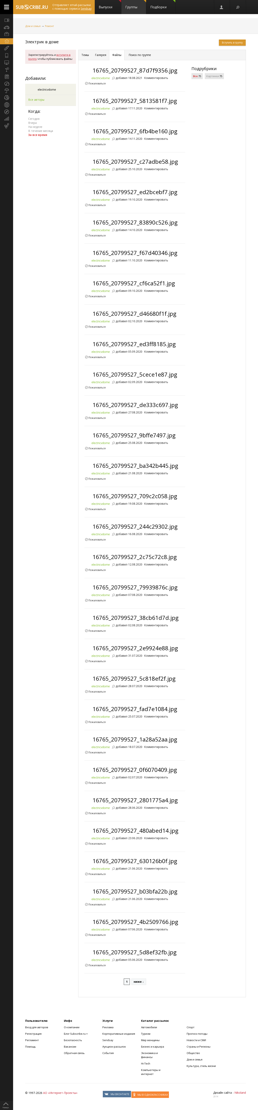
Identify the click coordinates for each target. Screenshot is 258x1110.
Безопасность (73, 1040)
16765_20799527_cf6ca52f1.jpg (134, 283)
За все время (37, 135)
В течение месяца (40, 131)
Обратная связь (74, 1053)
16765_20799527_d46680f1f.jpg (134, 313)
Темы (85, 55)
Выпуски (110, 4)
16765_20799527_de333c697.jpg (135, 405)
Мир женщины (150, 1040)
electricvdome (47, 89)
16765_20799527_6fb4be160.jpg (135, 131)
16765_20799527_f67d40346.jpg (135, 253)
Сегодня (34, 119)
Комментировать (156, 78)
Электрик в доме (42, 42)
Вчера (32, 123)
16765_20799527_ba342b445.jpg (135, 465)
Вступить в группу (232, 42)
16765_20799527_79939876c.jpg (135, 587)
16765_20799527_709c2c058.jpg (135, 496)
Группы (135, 4)
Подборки (162, 4)
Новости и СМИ (196, 1040)
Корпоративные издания (118, 1033)
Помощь (30, 1046)
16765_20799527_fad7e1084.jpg (135, 709)
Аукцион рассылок (114, 1046)
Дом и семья (33, 26)
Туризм (145, 1033)
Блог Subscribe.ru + (76, 1033)
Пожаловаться (97, 83)
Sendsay (107, 1040)
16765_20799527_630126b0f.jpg (135, 861)
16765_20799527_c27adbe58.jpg (135, 161)
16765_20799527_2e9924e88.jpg (135, 648)
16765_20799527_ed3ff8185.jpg (134, 344)
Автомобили (149, 1027)
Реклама (107, 1027)
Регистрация (33, 1033)
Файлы (116, 55)
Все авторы (36, 99)
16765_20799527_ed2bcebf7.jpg (135, 192)
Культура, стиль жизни (201, 1066)
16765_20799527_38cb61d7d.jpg (136, 617)
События (108, 1053)
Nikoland (240, 1092)
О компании (71, 1027)
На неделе (35, 127)
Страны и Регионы (198, 1046)
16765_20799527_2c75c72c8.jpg (135, 557)
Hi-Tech (145, 1063)
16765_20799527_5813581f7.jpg (135, 101)
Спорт (191, 1027)
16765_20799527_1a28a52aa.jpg (135, 739)
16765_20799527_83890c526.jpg (135, 222)
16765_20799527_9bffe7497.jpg (134, 435)
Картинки (212, 76)
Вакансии (70, 1046)
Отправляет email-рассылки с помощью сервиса (72, 6)
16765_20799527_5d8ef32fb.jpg (135, 952)
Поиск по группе (139, 55)
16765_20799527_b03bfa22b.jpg (135, 891)
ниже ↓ (139, 982)
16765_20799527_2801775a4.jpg (135, 800)
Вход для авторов (36, 1027)
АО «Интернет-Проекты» (60, 1093)
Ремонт (49, 26)
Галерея (100, 55)
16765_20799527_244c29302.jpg (135, 526)
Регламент (32, 1040)
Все (195, 76)
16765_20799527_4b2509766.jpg (135, 922)
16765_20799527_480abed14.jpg (135, 830)
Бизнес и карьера (152, 1046)
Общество (193, 1053)
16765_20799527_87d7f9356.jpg (135, 70)
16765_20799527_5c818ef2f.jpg (134, 678)
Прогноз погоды (197, 1033)
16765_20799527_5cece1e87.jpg (135, 374)
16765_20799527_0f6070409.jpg (135, 769)
